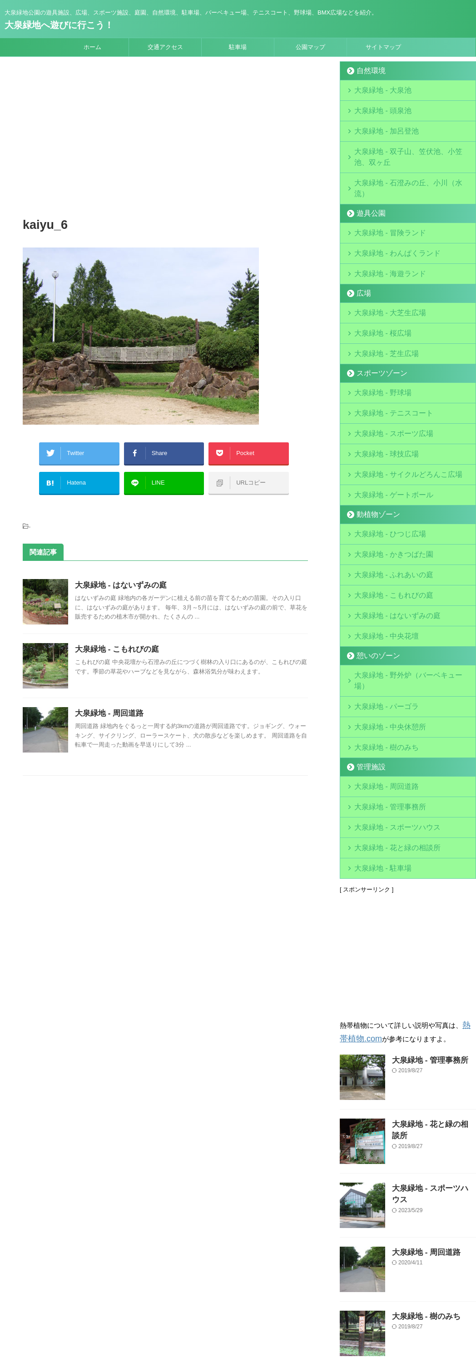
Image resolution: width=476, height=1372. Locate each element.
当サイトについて (182, 1312)
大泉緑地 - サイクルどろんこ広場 (397, 424)
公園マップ (310, 47)
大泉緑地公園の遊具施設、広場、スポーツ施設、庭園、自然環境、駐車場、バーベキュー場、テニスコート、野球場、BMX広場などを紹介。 (238, 1330)
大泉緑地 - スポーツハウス (388, 741)
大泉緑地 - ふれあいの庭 (385, 517)
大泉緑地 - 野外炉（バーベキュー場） (403, 610)
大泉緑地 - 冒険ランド (382, 201)
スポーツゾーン (376, 331)
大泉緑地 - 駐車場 (376, 778)
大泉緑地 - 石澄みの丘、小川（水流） (403, 163)
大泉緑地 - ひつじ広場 (382, 480)
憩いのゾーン (373, 592)
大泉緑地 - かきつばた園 (385, 498)
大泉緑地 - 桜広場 (376, 294)
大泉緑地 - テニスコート (385, 368)
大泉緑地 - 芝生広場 (379, 312)
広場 (361, 256)
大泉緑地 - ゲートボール (385, 443)
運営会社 (227, 1312)
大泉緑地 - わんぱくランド (388, 219)
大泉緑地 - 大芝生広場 (382, 275)
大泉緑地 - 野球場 (376, 350)
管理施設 (367, 685)
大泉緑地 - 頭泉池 (376, 107)
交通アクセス (165, 47)
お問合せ (304, 1312)
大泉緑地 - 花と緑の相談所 (388, 759)
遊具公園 (367, 182)
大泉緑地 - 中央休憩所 (382, 647)
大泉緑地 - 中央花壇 (379, 573)
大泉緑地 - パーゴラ (379, 629)
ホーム (92, 47)
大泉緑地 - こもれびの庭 (114, 640)
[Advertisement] (165, 138)
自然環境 (367, 70)
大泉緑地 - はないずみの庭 (118, 576)
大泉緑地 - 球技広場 (379, 405)
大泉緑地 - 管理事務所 (382, 722)
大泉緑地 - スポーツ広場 (385, 387)
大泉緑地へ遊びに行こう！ (59, 25)
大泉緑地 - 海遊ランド (382, 238)
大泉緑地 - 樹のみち (379, 666)
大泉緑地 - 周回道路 (107, 704)
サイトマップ (383, 47)
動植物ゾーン (373, 461)
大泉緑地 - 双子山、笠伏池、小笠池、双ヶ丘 (412, 145)
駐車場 (238, 47)
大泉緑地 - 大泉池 (376, 89)
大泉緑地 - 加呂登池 (388, 126)
